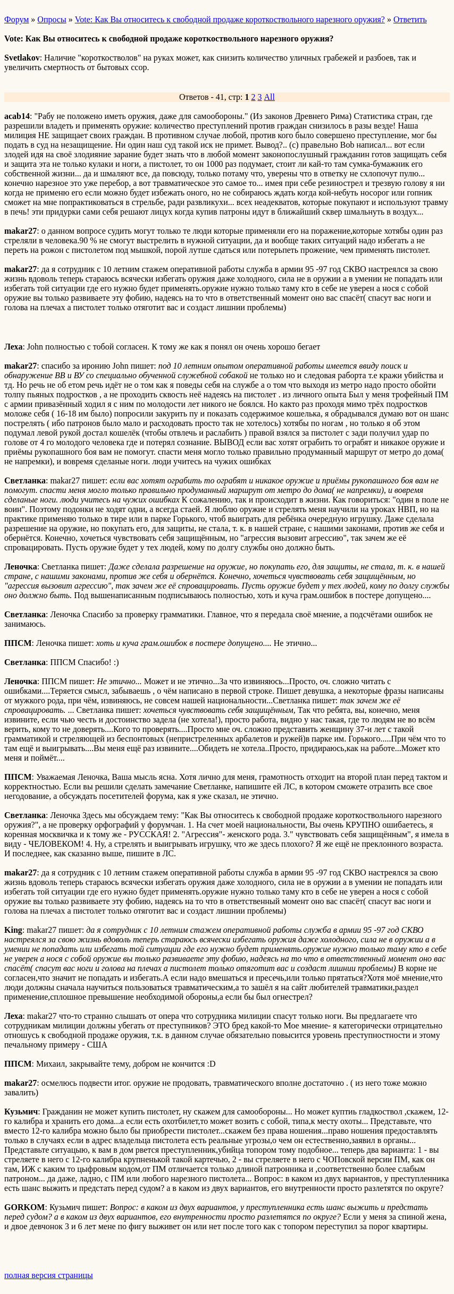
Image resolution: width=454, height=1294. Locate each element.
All (269, 96)
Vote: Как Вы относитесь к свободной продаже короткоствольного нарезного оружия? (230, 19)
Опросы (51, 19)
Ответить (410, 19)
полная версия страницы (48, 1275)
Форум (16, 19)
